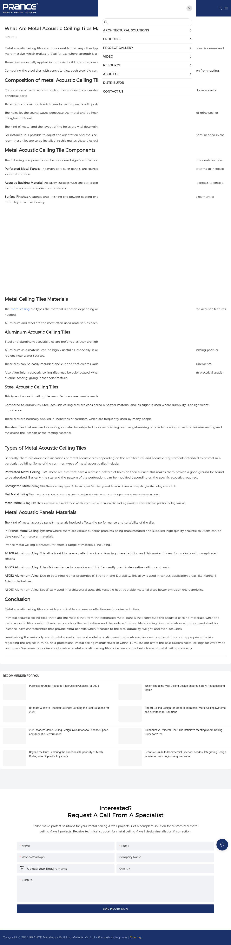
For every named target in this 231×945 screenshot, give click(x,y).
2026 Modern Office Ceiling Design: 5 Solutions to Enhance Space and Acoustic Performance (68, 732)
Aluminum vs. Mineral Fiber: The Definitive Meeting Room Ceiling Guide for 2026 (183, 732)
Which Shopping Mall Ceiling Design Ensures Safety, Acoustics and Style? (185, 687)
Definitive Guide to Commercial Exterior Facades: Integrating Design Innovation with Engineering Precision (185, 754)
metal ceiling (20, 309)
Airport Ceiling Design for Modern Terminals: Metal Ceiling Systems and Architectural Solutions (185, 710)
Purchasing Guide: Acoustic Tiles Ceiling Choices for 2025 (64, 685)
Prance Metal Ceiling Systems (30, 531)
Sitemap (136, 937)
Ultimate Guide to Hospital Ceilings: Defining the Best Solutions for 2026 (69, 710)
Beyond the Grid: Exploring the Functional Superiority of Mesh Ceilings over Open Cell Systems (66, 754)
